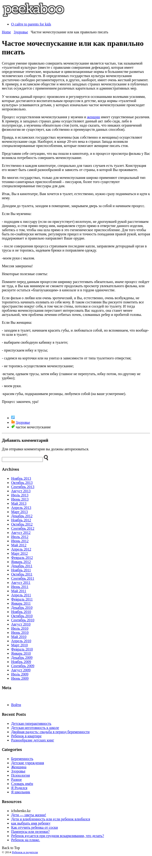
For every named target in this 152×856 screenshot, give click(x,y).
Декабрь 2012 (21, 516)
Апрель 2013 (21, 508)
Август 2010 (21, 624)
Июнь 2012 (19, 541)
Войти (16, 705)
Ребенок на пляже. (25, 840)
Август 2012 (21, 533)
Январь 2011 (21, 603)
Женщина (18, 767)
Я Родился (19, 788)
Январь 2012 (21, 562)
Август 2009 (21, 670)
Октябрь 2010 (22, 616)
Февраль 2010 (22, 649)
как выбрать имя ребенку (31, 823)
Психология (20, 775)
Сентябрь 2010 (22, 620)
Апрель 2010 (21, 641)
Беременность (22, 759)
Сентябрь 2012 (22, 528)
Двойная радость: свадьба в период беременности (50, 732)
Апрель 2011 (21, 595)
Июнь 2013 (19, 499)
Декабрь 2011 (21, 566)
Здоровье (21, 32)
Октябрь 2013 (22, 483)
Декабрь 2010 (21, 608)
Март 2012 (19, 553)
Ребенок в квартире (26, 736)
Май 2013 (18, 503)
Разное (16, 779)
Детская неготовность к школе (35, 728)
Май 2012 (18, 545)
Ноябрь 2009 (21, 662)
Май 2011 (18, 591)
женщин (93, 117)
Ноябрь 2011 (21, 570)
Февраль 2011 (22, 599)
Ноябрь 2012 (21, 520)
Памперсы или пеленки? (30, 832)
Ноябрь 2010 (21, 612)
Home (6, 32)
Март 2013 (19, 512)
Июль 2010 (19, 628)
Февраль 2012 (22, 558)
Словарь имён (22, 784)
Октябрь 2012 (22, 524)
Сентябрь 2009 (22, 666)
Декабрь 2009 (21, 658)
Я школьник (20, 792)
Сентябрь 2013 (22, 487)
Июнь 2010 (19, 633)
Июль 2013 (19, 495)
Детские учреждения (27, 763)
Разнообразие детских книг (32, 740)
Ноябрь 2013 (21, 478)
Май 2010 (18, 637)
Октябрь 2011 (21, 574)
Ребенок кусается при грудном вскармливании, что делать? (57, 836)
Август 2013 (21, 491)
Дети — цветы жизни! (28, 815)
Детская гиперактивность (31, 723)
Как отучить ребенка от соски (34, 827)
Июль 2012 (19, 537)
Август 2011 (20, 583)
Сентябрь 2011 (22, 578)
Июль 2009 (19, 674)
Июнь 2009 (19, 678)
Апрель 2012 (21, 549)
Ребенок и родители (25, 852)
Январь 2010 (21, 653)
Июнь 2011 (19, 587)
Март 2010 (19, 645)
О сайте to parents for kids (31, 24)
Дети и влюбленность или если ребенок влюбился (50, 819)
